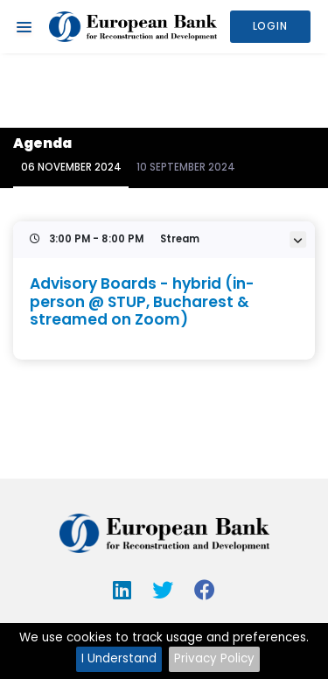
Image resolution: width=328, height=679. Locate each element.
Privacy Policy (214, 658)
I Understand (119, 658)
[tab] (71, 169)
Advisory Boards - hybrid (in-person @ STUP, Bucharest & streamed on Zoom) (142, 302)
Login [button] (271, 26)
